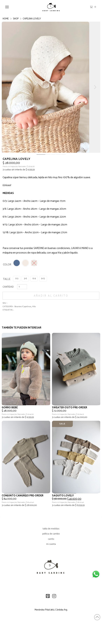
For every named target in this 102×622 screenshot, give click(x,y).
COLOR (7, 265)
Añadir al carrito (51, 296)
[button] (6, 7)
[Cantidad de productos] (22, 286)
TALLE (6, 279)
